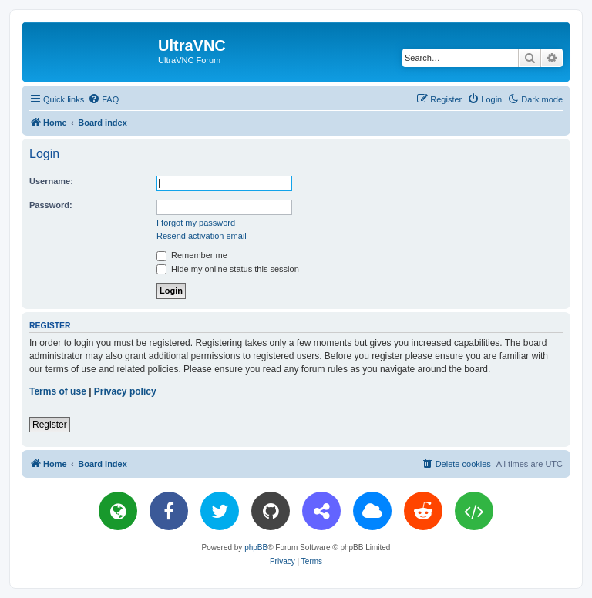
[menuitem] (103, 99)
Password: (50, 205)
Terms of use (57, 391)
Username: (51, 181)
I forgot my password (195, 222)
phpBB (255, 547)
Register (49, 424)
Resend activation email (201, 235)
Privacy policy (125, 391)
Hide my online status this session (227, 269)
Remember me (191, 255)
